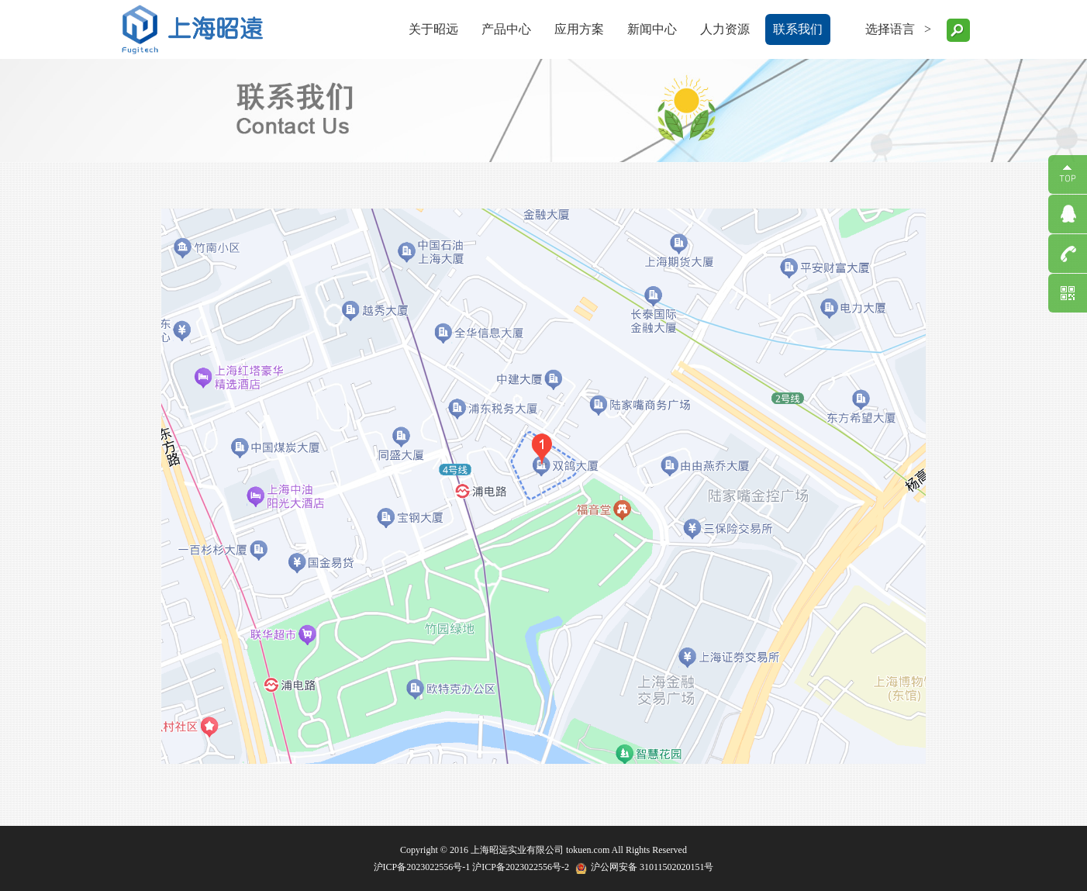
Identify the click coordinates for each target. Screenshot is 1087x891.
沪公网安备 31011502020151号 (652, 867)
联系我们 (798, 29)
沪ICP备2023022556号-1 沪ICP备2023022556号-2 (471, 867)
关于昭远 (433, 29)
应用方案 (579, 29)
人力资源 (725, 29)
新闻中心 (652, 29)
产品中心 (506, 29)
